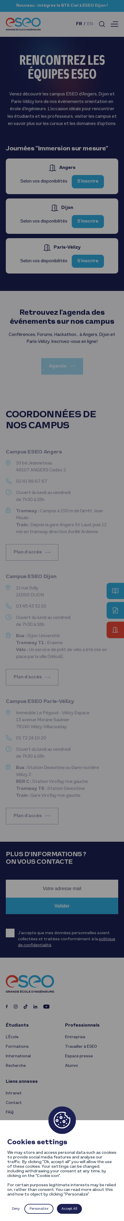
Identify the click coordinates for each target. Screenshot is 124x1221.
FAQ (10, 1112)
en (90, 24)
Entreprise (75, 1037)
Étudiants (17, 1025)
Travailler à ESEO (81, 1047)
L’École (12, 1037)
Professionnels (82, 1025)
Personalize (39, 1209)
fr (79, 24)
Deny (16, 1209)
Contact (14, 1103)
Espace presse (79, 1056)
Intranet (14, 1093)
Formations (17, 1047)
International (18, 1056)
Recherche (16, 1066)
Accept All (69, 1209)
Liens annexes (22, 1081)
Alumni (71, 1066)
